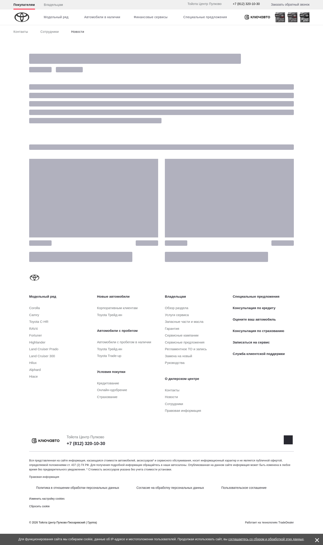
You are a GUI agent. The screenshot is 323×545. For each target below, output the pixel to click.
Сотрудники (49, 31)
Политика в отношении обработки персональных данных (77, 488)
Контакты (20, 31)
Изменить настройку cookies (47, 498)
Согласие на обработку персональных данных (170, 488)
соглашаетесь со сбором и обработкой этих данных (266, 539)
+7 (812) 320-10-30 (246, 4)
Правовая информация (44, 477)
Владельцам (53, 5)
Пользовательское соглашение (244, 488)
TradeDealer (286, 522)
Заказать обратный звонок (290, 4)
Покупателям (24, 5)
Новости (77, 31)
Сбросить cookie (39, 506)
